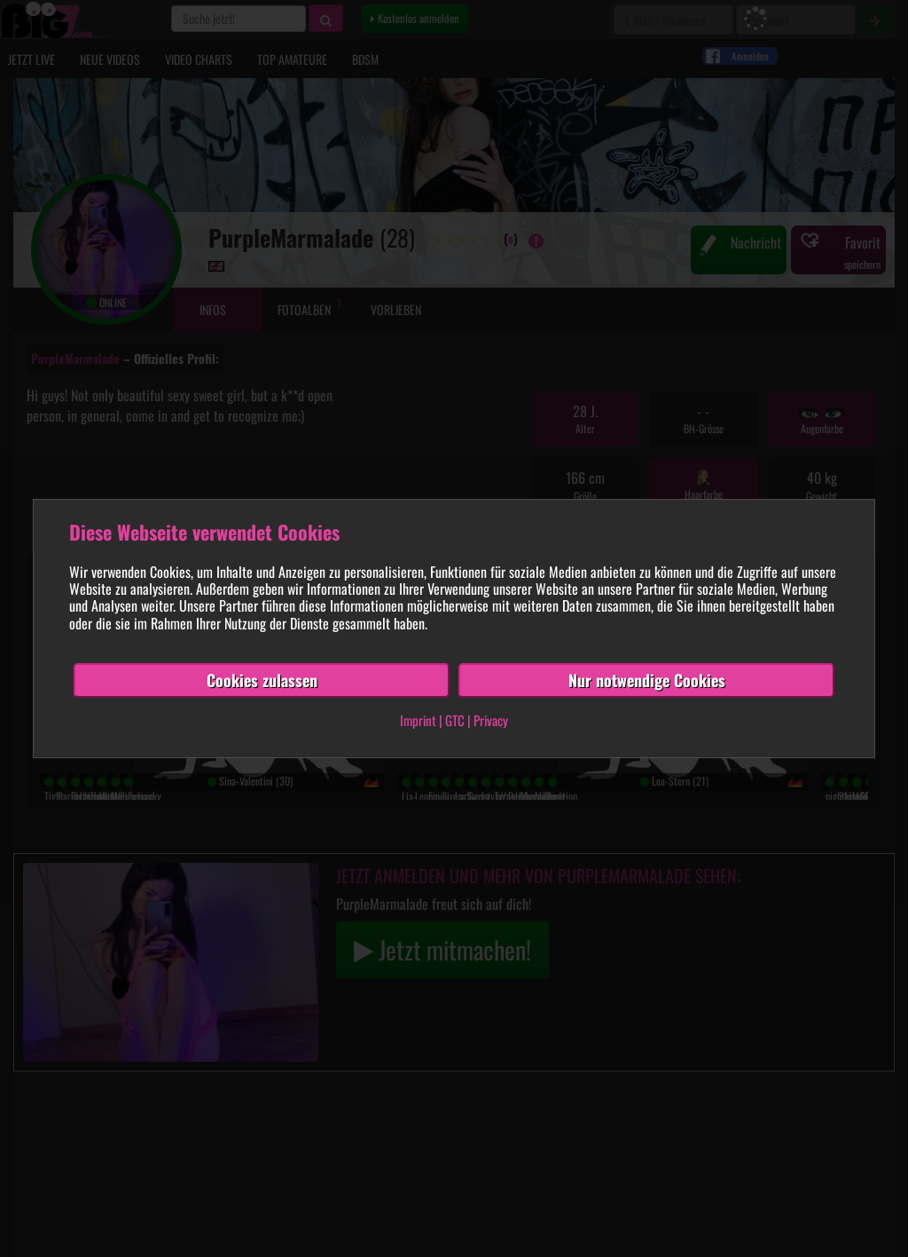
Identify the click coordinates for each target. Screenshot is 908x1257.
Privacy (491, 721)
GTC (455, 721)
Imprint (418, 721)
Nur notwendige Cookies (646, 680)
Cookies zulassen (262, 680)
